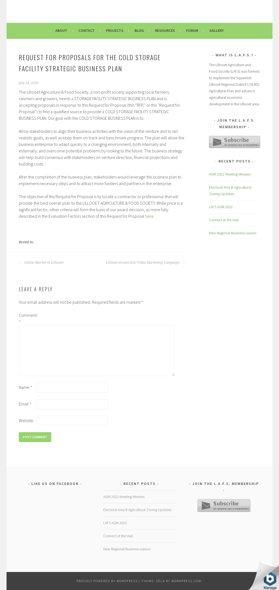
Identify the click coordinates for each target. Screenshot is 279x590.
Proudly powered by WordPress (107, 581)
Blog (139, 30)
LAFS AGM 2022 (221, 206)
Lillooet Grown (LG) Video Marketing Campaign (145, 263)
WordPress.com (186, 581)
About (61, 30)
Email (25, 404)
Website (26, 420)
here (149, 216)
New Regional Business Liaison (232, 233)
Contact (86, 30)
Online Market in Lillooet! (41, 263)
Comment (27, 318)
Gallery (216, 30)
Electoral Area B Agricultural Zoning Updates (137, 509)
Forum (192, 30)
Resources (165, 30)
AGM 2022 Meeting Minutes (229, 174)
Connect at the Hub (224, 219)
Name (25, 387)
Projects (114, 30)
